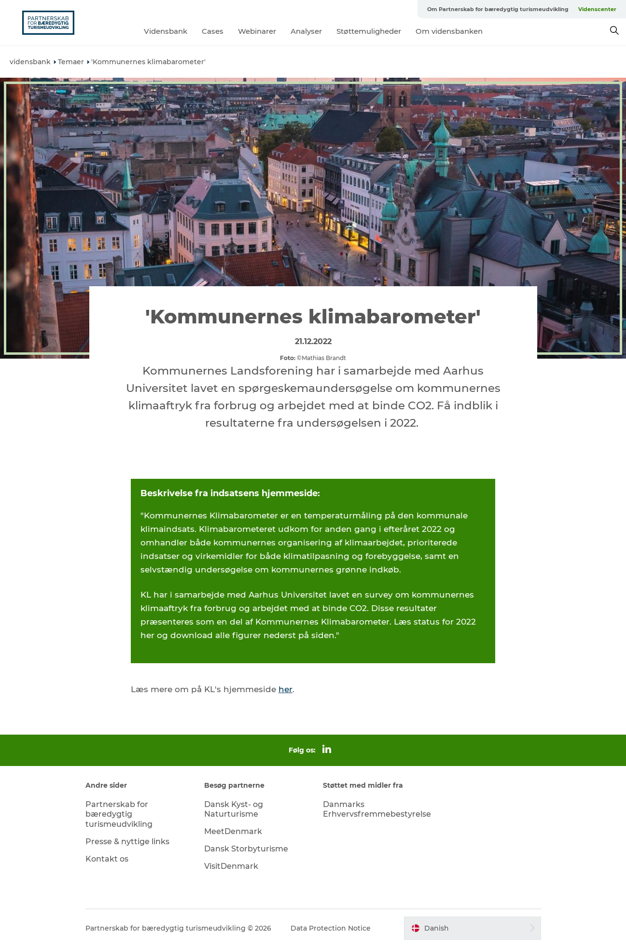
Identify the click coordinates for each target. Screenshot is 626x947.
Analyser (306, 31)
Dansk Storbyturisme (246, 848)
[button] (472, 928)
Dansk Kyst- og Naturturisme (233, 809)
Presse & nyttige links (127, 841)
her (285, 689)
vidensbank (30, 61)
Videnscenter (597, 9)
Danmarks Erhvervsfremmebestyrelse (377, 809)
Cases (212, 31)
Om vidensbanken (449, 31)
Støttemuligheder (368, 31)
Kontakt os (106, 858)
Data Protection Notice (331, 928)
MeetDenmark (233, 831)
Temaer (71, 61)
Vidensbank (165, 31)
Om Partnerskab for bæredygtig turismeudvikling (498, 9)
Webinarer (257, 31)
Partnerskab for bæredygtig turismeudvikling (119, 814)
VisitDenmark (231, 866)
